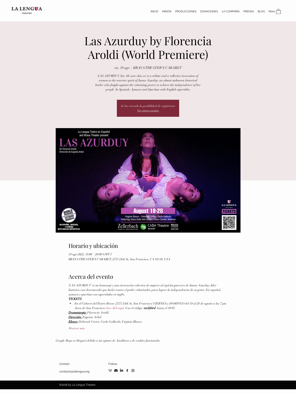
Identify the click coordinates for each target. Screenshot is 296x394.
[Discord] (116, 370)
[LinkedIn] (121, 370)
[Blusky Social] (110, 370)
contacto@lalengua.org (74, 371)
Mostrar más (77, 328)
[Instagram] (133, 370)
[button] (278, 11)
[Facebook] (127, 370)
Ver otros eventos (148, 110)
